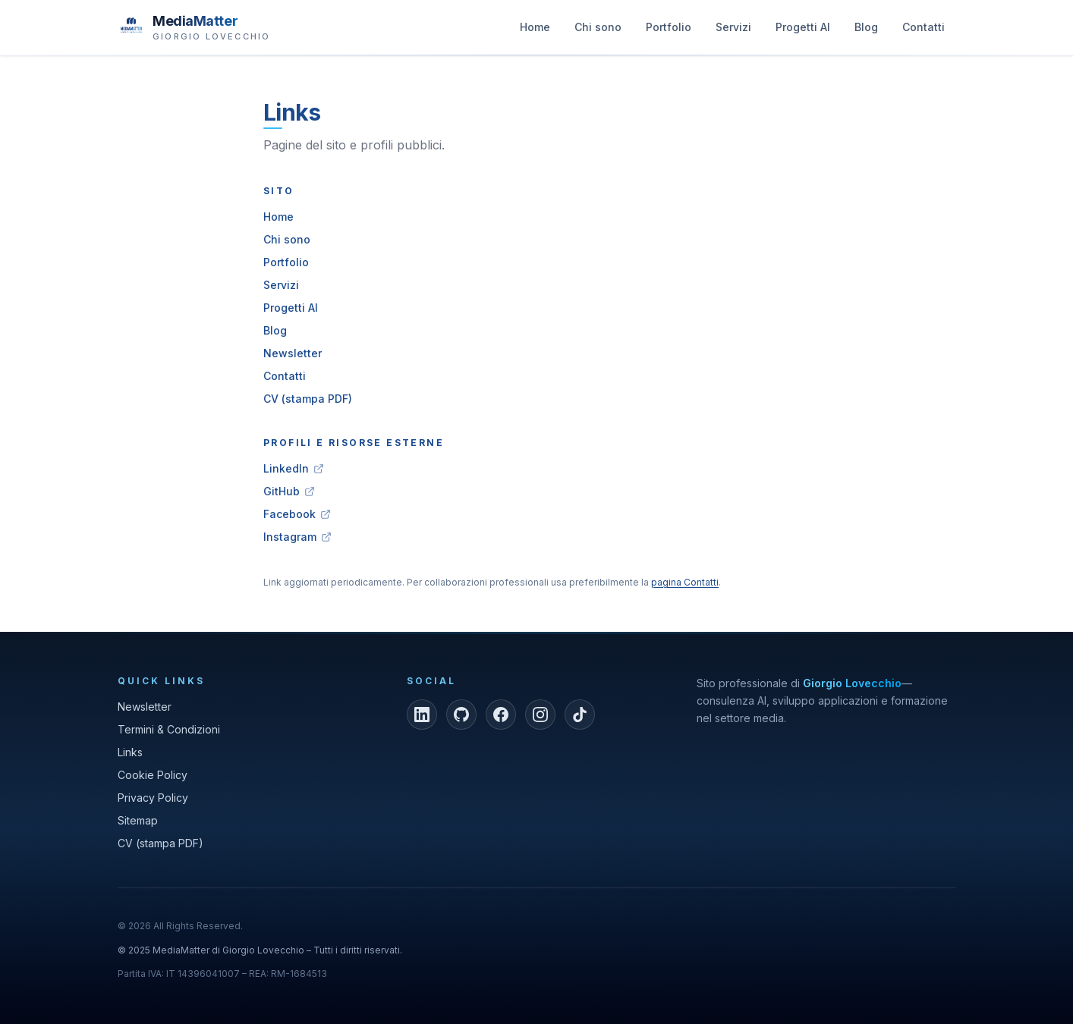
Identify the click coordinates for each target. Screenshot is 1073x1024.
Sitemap (138, 820)
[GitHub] (461, 714)
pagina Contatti (685, 582)
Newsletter (292, 353)
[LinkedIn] (422, 714)
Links (130, 752)
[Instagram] (540, 714)
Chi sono (598, 30)
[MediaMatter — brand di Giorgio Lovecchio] (194, 26)
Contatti (923, 30)
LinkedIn (293, 468)
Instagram (297, 536)
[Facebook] (501, 714)
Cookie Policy (152, 774)
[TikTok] (580, 714)
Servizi (733, 30)
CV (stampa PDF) (307, 398)
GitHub (289, 491)
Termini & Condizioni (169, 729)
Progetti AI (802, 30)
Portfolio (668, 30)
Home (535, 30)
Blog (866, 30)
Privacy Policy (153, 797)
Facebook (297, 513)
